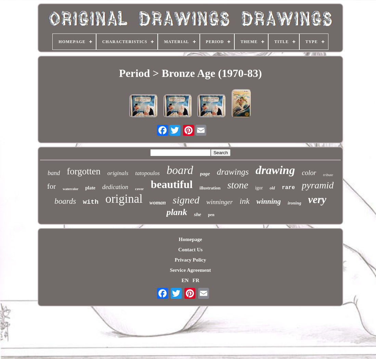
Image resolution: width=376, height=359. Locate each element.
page (205, 173)
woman (158, 202)
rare (288, 188)
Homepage (190, 239)
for (51, 186)
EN (185, 280)
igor (259, 187)
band (54, 173)
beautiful (172, 184)
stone (238, 185)
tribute (328, 175)
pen (211, 214)
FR (196, 280)
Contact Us (190, 249)
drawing (275, 170)
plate (90, 187)
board (180, 170)
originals (117, 173)
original (124, 198)
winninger (219, 201)
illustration (209, 187)
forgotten (83, 171)
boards (65, 201)
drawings (233, 171)
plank (176, 212)
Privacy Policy (190, 260)
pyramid (318, 185)
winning (268, 201)
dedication (115, 187)
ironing (294, 202)
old (272, 188)
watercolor (70, 189)
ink (244, 201)
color (309, 172)
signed (186, 199)
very (317, 199)
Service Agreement (190, 270)
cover (139, 189)
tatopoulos (147, 173)
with (91, 202)
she (197, 214)
